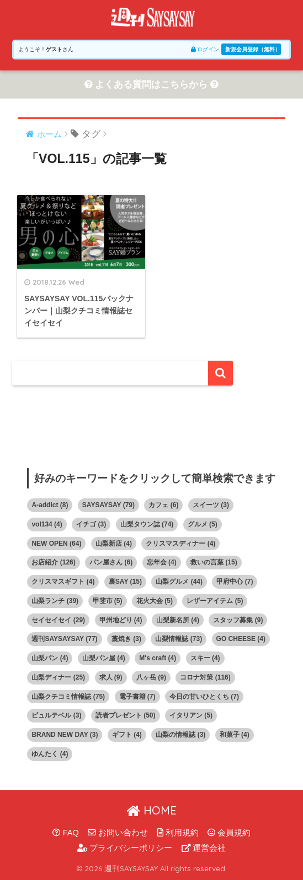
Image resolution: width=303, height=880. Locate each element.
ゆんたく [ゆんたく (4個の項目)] (49, 754)
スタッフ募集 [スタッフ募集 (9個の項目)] (238, 620)
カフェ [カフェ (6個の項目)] (163, 505)
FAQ (65, 832)
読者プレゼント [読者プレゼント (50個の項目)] (125, 715)
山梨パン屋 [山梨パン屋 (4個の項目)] (103, 658)
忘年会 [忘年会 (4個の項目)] (162, 562)
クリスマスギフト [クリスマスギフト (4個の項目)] (62, 581)
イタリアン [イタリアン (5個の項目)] (190, 715)
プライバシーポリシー (124, 848)
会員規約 (229, 832)
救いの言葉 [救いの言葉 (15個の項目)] (213, 562)
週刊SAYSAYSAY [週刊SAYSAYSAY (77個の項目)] (64, 639)
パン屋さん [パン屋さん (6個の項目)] (110, 562)
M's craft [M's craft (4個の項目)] (157, 658)
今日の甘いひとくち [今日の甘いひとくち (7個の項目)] (204, 696)
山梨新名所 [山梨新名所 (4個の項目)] (177, 620)
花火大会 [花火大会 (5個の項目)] (154, 601)
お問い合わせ (118, 832)
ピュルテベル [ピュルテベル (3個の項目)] (56, 715)
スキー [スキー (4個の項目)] (205, 658)
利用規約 (178, 832)
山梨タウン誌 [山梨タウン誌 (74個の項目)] (147, 524)
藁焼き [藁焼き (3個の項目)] (126, 639)
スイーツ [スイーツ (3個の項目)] (211, 505)
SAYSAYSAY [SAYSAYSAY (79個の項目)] (108, 505)
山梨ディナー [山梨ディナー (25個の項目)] (58, 677)
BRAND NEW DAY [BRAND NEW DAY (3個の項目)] (64, 734)
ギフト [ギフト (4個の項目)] (127, 734)
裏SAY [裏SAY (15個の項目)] (125, 581)
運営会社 (204, 848)
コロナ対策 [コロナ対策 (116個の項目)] (205, 677)
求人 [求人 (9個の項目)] (111, 677)
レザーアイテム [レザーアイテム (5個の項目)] (215, 601)
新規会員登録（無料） (252, 49)
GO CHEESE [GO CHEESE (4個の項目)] (240, 639)
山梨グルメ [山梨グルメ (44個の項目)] (179, 581)
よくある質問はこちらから (151, 84)
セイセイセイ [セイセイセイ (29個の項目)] (58, 620)
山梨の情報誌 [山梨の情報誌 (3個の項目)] (180, 734)
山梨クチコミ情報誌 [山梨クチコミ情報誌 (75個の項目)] (68, 696)
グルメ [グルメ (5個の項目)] (202, 524)
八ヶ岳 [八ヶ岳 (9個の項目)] (151, 677)
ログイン (205, 49)
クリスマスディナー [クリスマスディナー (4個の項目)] (180, 543)
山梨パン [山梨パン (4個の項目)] (49, 658)
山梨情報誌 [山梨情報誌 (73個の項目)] (178, 639)
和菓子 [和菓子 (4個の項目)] (234, 734)
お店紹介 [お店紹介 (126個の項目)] (53, 562)
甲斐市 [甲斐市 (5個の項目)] (108, 601)
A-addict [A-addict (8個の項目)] (49, 505)
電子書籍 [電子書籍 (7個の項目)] (137, 696)
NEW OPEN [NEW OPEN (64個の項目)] (56, 543)
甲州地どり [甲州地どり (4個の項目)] (120, 620)
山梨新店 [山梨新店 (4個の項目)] (113, 543)
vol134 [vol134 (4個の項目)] (46, 524)
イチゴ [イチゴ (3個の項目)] (91, 524)
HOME (151, 810)
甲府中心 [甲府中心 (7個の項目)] (234, 581)
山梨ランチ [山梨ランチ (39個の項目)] (54, 601)
